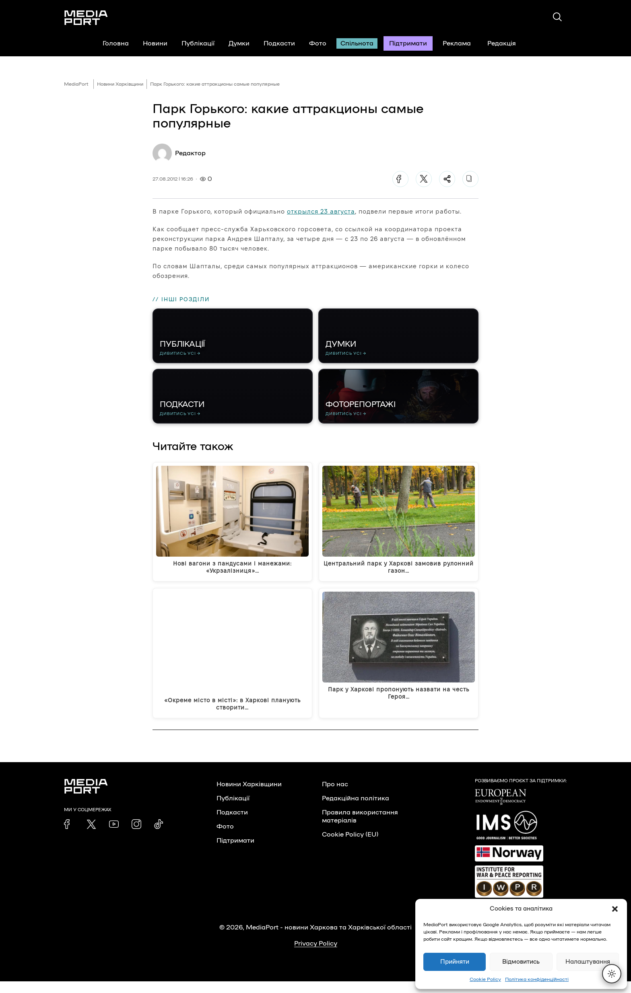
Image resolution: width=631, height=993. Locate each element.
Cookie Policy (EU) (350, 846)
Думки (239, 43)
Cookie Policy (485, 979)
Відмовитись (521, 962)
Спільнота (356, 43)
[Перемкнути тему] (611, 973)
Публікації (197, 43)
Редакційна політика (355, 810)
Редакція (506, 43)
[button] (615, 909)
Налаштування (587, 962)
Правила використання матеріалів (360, 828)
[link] (68, 835)
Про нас (335, 796)
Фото (317, 43)
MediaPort (76, 84)
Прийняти (454, 962)
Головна (116, 43)
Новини (155, 43)
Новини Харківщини (120, 84)
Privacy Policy (315, 955)
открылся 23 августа (321, 211)
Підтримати (408, 43)
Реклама (457, 43)
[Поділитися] (447, 179)
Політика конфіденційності (537, 979)
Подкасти (279, 43)
